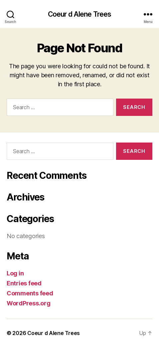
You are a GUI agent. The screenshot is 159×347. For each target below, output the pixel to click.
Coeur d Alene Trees (79, 14)
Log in (15, 273)
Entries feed (24, 283)
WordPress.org (29, 303)
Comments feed (30, 293)
